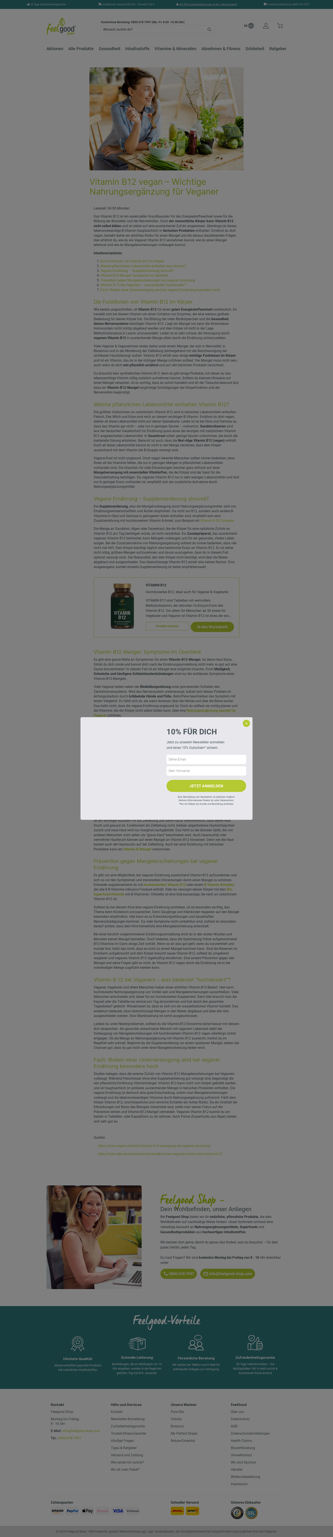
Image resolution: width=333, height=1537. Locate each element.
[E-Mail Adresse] (206, 759)
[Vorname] (206, 771)
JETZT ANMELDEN (206, 786)
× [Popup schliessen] (246, 723)
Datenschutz (226, 800)
